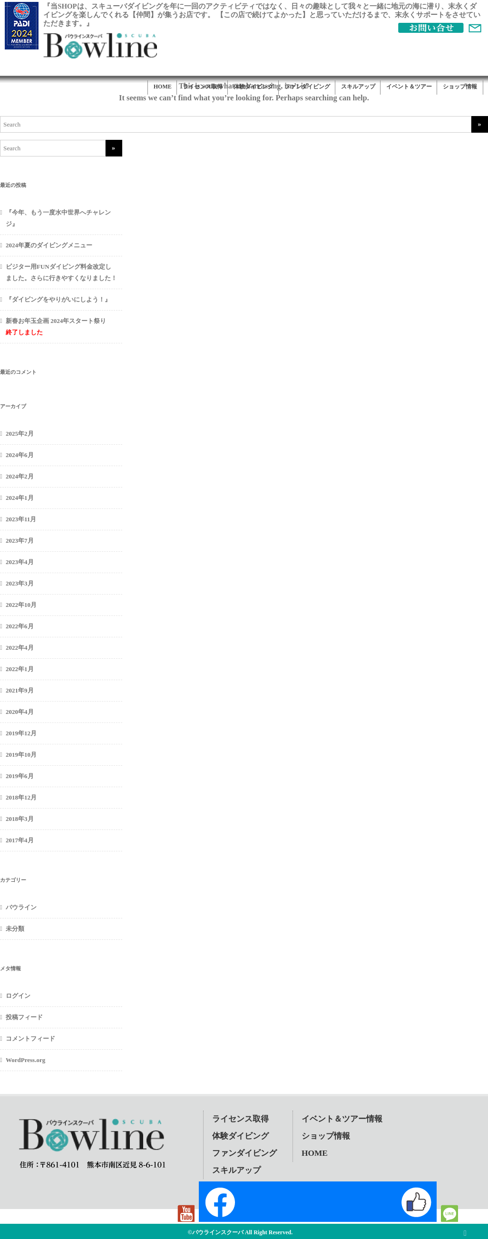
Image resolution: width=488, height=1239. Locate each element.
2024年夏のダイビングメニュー (49, 245)
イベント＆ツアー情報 (342, 1118)
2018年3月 (20, 818)
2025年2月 (20, 433)
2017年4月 (20, 840)
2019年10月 (21, 754)
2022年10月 (21, 604)
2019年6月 (20, 776)
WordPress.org (25, 1059)
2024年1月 (20, 497)
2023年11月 (21, 519)
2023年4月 (20, 562)
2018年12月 (21, 797)
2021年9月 (20, 690)
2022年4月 (20, 647)
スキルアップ (358, 86)
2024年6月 (20, 455)
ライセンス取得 (203, 86)
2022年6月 (20, 626)
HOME (163, 86)
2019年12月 (21, 733)
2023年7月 (20, 540)
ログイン (18, 995)
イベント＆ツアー (409, 86)
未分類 (15, 928)
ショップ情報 (460, 86)
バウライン (21, 907)
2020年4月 (20, 711)
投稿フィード (24, 1017)
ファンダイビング (307, 86)
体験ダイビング (253, 86)
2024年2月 (20, 476)
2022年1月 (20, 669)
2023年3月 (20, 583)
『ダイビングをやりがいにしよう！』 (58, 299)
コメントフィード (30, 1038)
